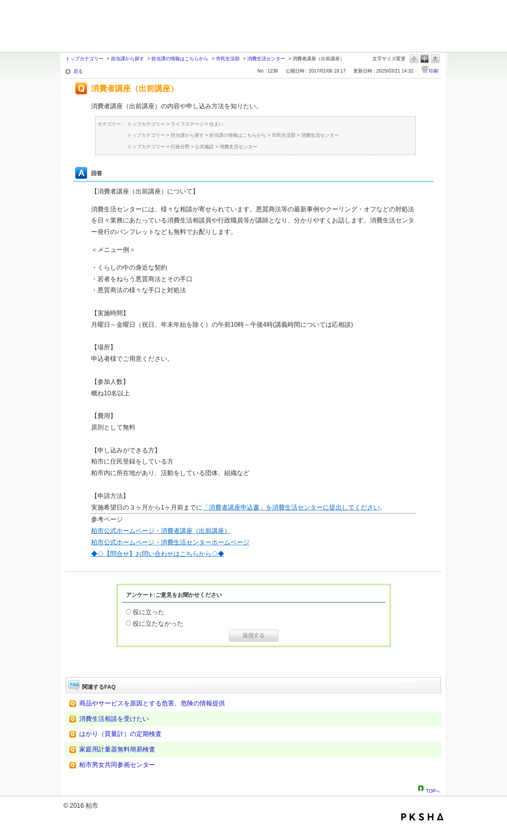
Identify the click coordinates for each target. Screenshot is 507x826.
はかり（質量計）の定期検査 (120, 733)
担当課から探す (127, 58)
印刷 (433, 71)
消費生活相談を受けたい (114, 718)
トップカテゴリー (84, 58)
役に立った (148, 612)
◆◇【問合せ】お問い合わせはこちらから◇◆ (157, 553)
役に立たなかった (158, 623)
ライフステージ (187, 124)
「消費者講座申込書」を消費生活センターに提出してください (291, 507)
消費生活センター (266, 58)
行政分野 (180, 146)
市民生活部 (228, 58)
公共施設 (204, 146)
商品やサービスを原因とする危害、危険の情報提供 (152, 703)
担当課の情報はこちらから (179, 58)
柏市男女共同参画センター (117, 764)
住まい (216, 124)
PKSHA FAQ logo (422, 817)
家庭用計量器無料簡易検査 (117, 749)
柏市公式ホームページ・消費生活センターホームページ (170, 542)
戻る (78, 71)
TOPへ (433, 790)
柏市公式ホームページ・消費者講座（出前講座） (161, 530)
